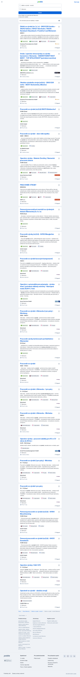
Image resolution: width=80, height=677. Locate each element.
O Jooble (22, 658)
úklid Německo (36, 634)
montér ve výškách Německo (24, 635)
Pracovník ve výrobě (27, 364)
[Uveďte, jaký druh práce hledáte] (40, 5)
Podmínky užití (7, 673)
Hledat (40, 12)
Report (57, 47)
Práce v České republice (26, 667)
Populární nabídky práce (52, 621)
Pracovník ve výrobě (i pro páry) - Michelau (36, 461)
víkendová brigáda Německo (39, 624)
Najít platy (50, 666)
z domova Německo (37, 626)
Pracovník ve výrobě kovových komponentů (36, 259)
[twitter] (71, 656)
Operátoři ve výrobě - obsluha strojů (33, 591)
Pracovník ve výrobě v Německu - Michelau (36, 413)
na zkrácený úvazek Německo (39, 636)
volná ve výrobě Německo (23, 627)
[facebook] (64, 656)
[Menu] (2, 2)
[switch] (59, 20)
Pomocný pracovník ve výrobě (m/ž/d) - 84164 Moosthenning (37, 513)
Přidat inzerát (37, 658)
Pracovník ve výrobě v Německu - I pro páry (36, 389)
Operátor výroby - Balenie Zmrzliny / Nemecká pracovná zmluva (37, 159)
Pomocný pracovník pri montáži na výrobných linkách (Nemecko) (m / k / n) (37, 210)
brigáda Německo (36, 621)
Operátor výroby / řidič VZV (30, 565)
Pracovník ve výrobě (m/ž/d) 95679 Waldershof (38, 109)
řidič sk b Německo (37, 632)
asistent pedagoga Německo (39, 628)
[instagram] (68, 656)
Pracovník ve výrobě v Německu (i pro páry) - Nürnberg (36, 312)
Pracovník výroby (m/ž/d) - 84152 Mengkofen (37, 234)
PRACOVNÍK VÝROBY (28, 185)
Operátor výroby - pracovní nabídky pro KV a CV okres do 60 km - (38, 440)
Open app (76, 2)
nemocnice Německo (37, 638)
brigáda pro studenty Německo (39, 622)
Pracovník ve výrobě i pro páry (31, 486)
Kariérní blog (51, 660)
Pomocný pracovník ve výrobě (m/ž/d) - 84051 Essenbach (37, 539)
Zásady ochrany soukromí (18, 673)
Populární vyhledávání (53, 658)
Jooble (74, 673)
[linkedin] (74, 656)
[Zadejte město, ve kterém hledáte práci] (40, 9)
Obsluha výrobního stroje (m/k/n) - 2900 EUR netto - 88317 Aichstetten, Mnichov (37, 84)
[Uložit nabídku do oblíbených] (59, 26)
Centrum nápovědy (24, 664)
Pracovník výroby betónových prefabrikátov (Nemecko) (36, 340)
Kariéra (21, 662)
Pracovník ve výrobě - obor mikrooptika (34, 134)
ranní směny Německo (37, 630)
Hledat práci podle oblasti (52, 622)
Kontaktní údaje (23, 660)
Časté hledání (23, 615)
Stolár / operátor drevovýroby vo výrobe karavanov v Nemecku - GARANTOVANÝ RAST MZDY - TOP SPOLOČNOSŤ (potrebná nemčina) (38, 56)
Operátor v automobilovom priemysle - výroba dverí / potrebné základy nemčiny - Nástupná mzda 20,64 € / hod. (37, 286)
